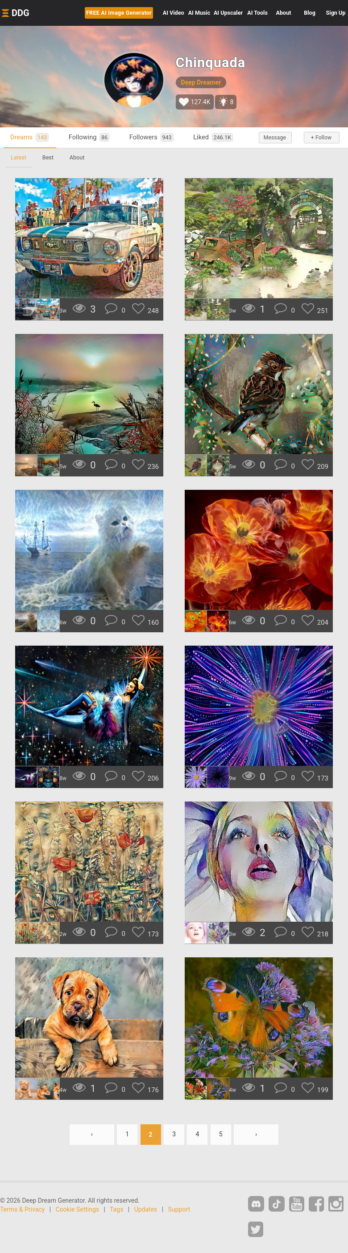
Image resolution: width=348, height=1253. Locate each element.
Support (179, 1209)
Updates (145, 1209)
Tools (257, 12)
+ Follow (321, 137)
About (283, 12)
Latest (18, 157)
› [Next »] (256, 1134)
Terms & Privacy (22, 1209)
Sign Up (336, 12)
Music (199, 12)
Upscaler (228, 12)
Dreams (29, 137)
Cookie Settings (77, 1209)
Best (48, 157)
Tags (116, 1209)
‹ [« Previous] (91, 1134)
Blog (309, 12)
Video (173, 12)
